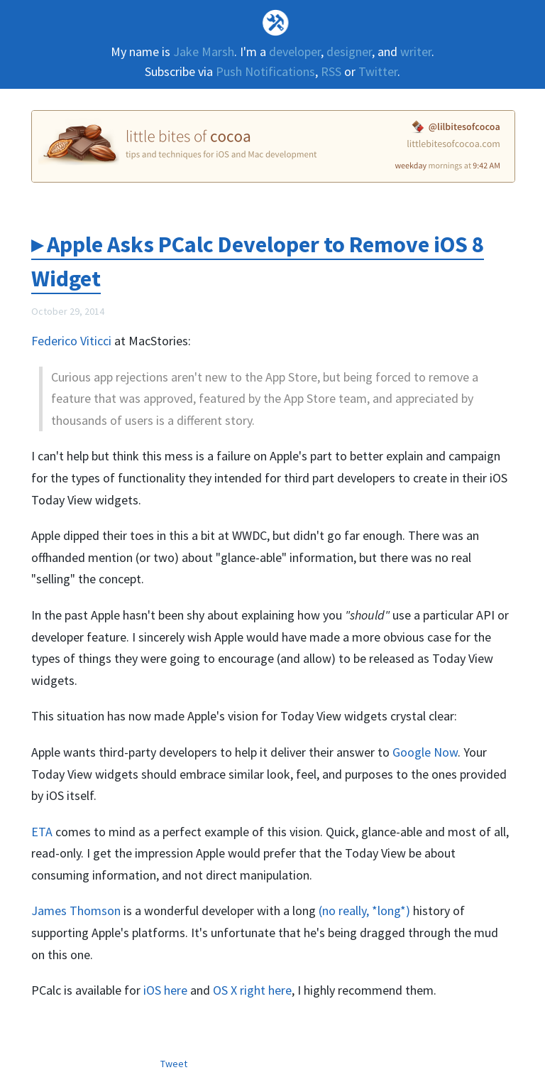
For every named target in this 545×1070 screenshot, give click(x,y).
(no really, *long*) (364, 910)
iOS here (165, 990)
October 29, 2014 (67, 311)
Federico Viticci (71, 341)
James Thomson (76, 910)
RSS (331, 71)
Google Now (425, 752)
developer (295, 51)
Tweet (173, 1063)
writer (415, 51)
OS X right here (252, 990)
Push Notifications (265, 71)
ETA (42, 831)
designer (349, 51)
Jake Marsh (203, 51)
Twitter (377, 71)
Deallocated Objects (272, 22)
